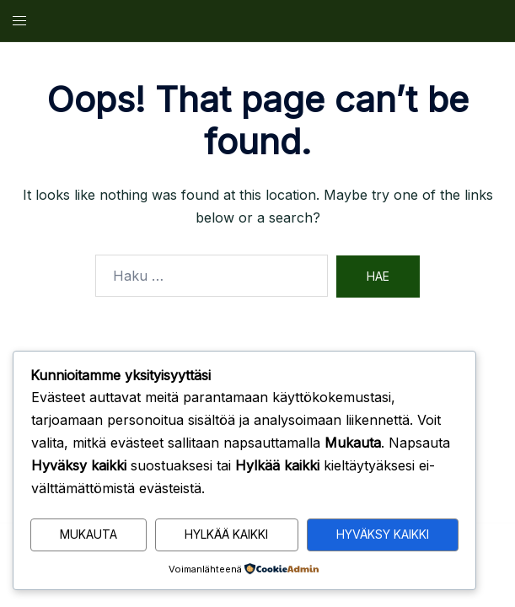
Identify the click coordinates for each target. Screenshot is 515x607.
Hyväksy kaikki (382, 534)
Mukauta (88, 534)
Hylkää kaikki (226, 534)
